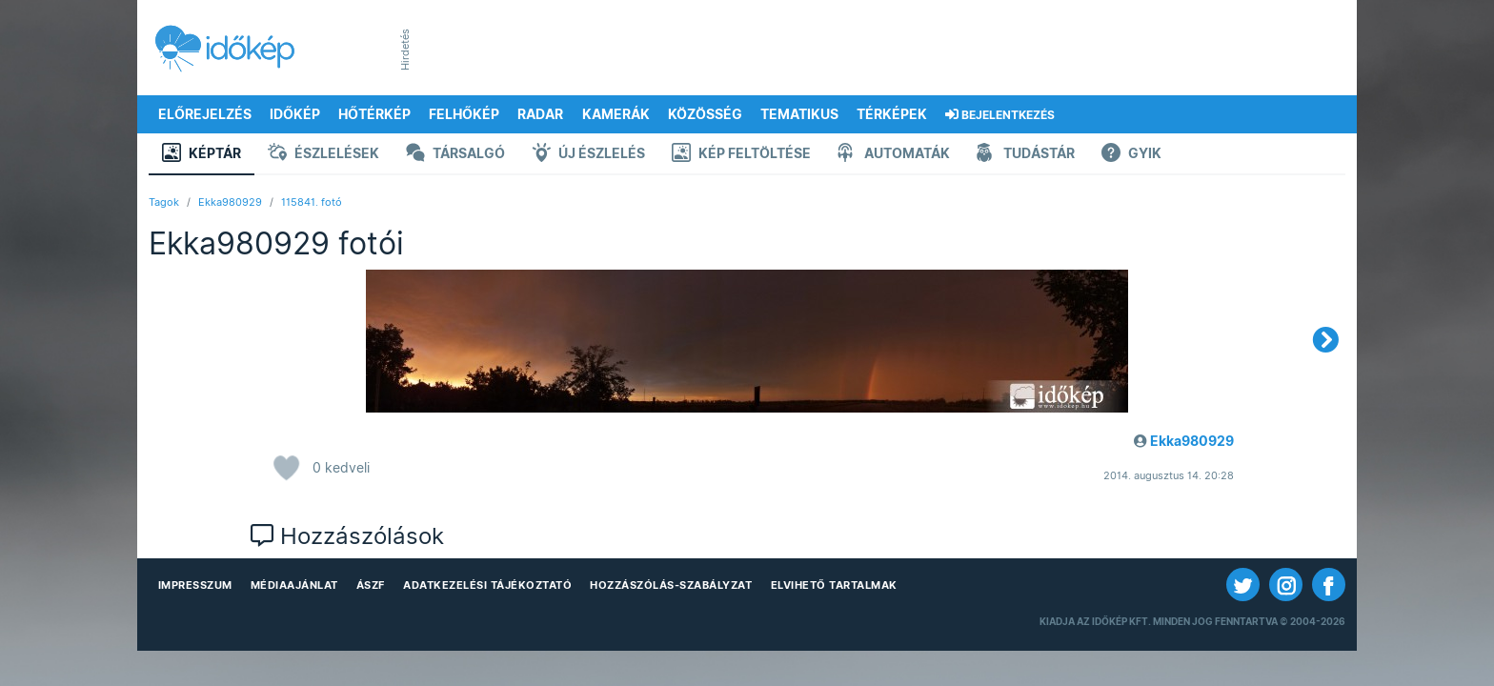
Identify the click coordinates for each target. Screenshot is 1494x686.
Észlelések (323, 155)
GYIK (1131, 155)
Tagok (164, 202)
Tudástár (1026, 155)
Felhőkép (464, 114)
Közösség (705, 114)
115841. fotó (311, 202)
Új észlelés (588, 155)
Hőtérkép (374, 114)
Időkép (295, 114)
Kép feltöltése (741, 155)
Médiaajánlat (294, 585)
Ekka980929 (230, 202)
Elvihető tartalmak (834, 585)
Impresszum (195, 585)
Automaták (894, 155)
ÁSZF (370, 585)
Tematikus (799, 114)
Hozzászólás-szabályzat (671, 585)
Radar (540, 114)
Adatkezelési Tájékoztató (487, 585)
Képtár (201, 155)
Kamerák (616, 114)
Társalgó (455, 155)
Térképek (892, 114)
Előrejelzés (205, 114)
